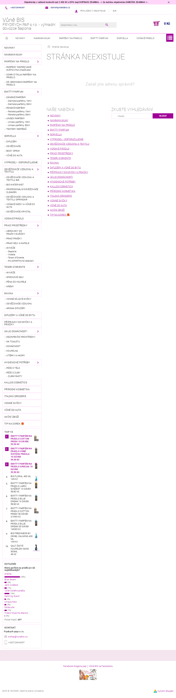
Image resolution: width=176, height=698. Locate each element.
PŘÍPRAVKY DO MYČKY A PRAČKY (18, 323)
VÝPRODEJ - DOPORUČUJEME (21, 162)
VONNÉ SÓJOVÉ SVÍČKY (18, 299)
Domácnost (13, 346)
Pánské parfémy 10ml (19, 111)
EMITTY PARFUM (99, 38)
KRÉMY (10, 286)
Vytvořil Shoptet (165, 691)
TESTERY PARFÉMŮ (16, 129)
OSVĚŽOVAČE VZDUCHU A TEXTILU (18, 170)
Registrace (99, 11)
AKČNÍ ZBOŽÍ (11, 416)
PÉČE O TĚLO (13, 368)
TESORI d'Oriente (14, 267)
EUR (115, 11)
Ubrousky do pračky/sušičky (15, 232)
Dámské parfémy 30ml (19, 104)
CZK (110, 10)
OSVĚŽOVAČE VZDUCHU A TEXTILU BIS (20, 178)
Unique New (10, 601)
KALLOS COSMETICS (15, 382)
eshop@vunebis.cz (18, 636)
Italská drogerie (15, 396)
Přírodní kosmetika (17, 389)
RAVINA (8, 293)
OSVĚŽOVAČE (13, 146)
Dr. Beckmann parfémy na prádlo (21, 83)
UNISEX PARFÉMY (15, 118)
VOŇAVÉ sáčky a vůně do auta (20, 205)
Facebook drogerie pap (74, 666)
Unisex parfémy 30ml (19, 125)
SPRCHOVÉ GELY (15, 277)
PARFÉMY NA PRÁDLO (70, 38)
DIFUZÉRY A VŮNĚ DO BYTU (19, 315)
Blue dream (10, 579)
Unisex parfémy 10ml (19, 122)
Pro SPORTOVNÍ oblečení (21, 261)
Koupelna (12, 351)
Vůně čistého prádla (14, 590)
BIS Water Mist (15, 184)
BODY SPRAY (13, 151)
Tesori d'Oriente (16, 257)
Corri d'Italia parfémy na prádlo (21, 76)
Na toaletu (13, 341)
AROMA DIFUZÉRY (15, 308)
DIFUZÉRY (11, 141)
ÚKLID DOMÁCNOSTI (15, 331)
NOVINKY (20, 38)
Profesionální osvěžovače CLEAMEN (22, 190)
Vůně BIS (31, 23)
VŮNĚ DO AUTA (14, 155)
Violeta (11, 254)
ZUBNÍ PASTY (15, 376)
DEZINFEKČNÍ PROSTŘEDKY (20, 337)
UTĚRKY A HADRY (15, 355)
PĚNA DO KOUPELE (16, 282)
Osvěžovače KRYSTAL (18, 211)
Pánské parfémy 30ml (19, 114)
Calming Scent (11, 596)
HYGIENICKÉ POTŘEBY (17, 362)
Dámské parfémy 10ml (19, 101)
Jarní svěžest (11, 585)
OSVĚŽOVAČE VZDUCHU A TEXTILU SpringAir (20, 198)
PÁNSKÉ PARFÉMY (15, 108)
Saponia (12, 251)
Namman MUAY (42, 38)
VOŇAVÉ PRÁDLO (145, 38)
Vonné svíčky (12, 403)
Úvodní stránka (7, 38)
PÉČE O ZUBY (13, 372)
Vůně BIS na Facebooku (101, 666)
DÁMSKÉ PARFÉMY (16, 97)
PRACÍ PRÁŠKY (14, 238)
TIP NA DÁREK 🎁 (14, 423)
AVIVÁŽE (10, 248)
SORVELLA (122, 38)
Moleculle (9, 607)
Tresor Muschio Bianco (16, 613)
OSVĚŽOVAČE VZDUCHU (19, 303)
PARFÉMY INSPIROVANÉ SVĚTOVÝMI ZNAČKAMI (18, 68)
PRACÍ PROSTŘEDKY (15, 225)
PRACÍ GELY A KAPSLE (17, 243)
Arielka (7, 574)
